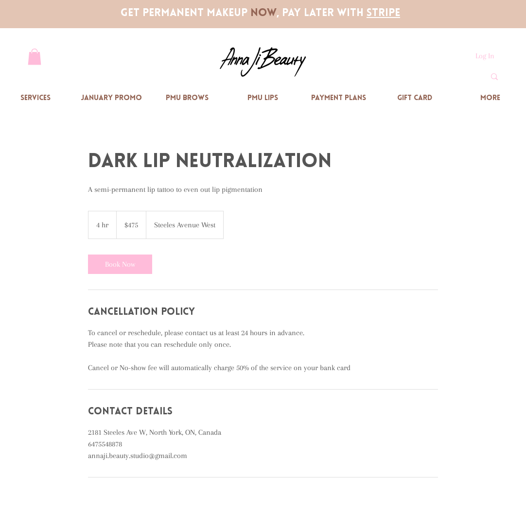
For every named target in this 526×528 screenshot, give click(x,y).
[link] (120, 264)
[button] (34, 57)
